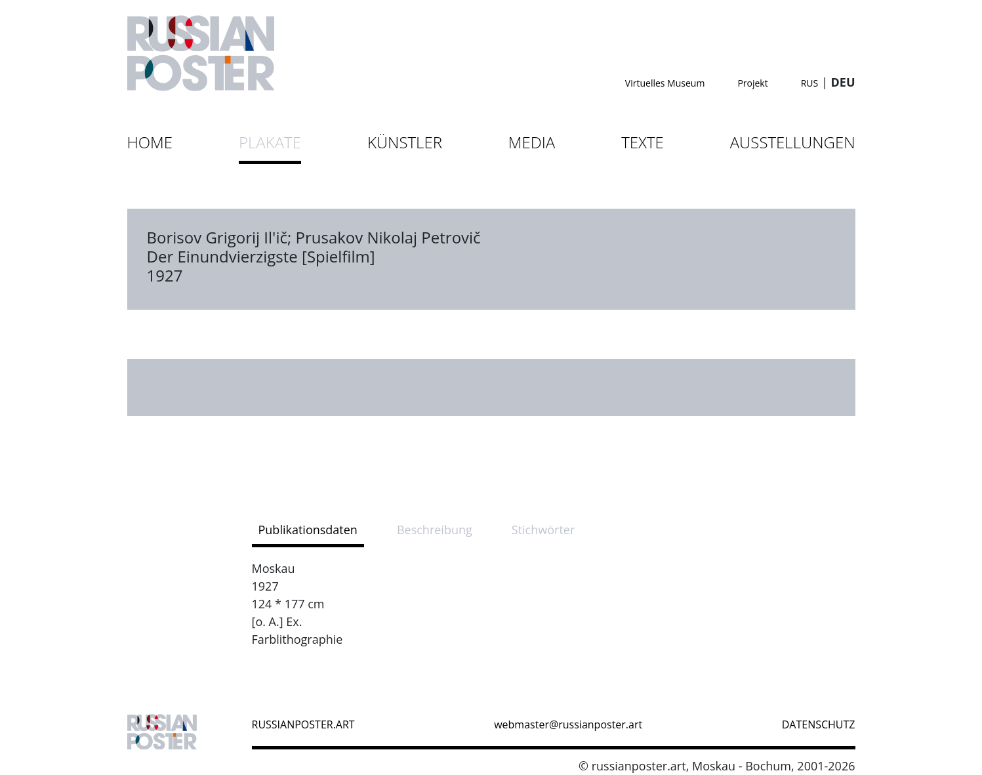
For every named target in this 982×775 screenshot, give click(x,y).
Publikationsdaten (308, 529)
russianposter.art (303, 724)
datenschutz (818, 724)
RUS (810, 83)
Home (150, 142)
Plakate (270, 142)
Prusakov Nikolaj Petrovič (387, 237)
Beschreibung (434, 529)
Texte (642, 142)
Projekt (752, 83)
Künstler (404, 142)
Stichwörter (543, 529)
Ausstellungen (792, 142)
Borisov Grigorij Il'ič (217, 237)
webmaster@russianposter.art (568, 724)
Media (531, 142)
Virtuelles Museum (665, 83)
